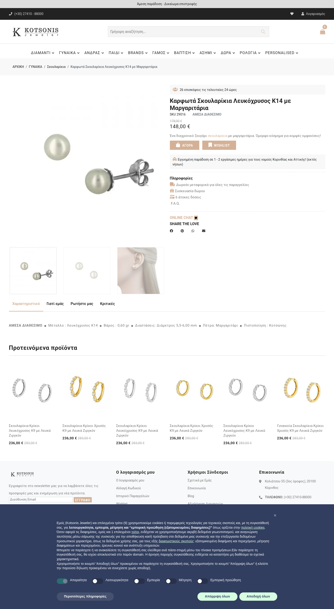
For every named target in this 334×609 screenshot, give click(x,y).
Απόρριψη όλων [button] (217, 596)
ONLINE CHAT (184, 217)
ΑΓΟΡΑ (184, 145)
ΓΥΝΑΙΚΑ (70, 53)
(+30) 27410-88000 (297, 497)
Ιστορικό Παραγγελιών (132, 496)
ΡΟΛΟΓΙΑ (251, 53)
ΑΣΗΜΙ (208, 53)
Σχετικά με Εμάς (200, 480)
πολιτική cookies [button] (253, 527)
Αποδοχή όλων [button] (258, 596)
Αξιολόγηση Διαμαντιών (205, 504)
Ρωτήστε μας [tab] (82, 304)
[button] (275, 515)
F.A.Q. (175, 203)
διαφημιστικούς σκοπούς (176, 541)
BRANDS (138, 53)
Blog (191, 496)
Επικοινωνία (197, 488)
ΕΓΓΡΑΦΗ (82, 500)
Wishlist (121, 504)
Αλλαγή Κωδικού (128, 488)
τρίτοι (135, 532)
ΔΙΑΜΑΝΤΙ (43, 53)
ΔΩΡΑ (228, 53)
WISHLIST (219, 145)
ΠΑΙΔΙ (117, 53)
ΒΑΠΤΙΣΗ (185, 53)
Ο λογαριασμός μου (130, 480)
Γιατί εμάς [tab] (55, 304)
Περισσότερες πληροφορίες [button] (85, 596)
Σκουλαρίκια (56, 67)
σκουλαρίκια (217, 136)
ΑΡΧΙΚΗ (18, 67)
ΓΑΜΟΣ (161, 53)
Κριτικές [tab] (107, 304)
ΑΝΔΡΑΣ (94, 53)
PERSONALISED (282, 53)
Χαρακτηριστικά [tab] (26, 304)
